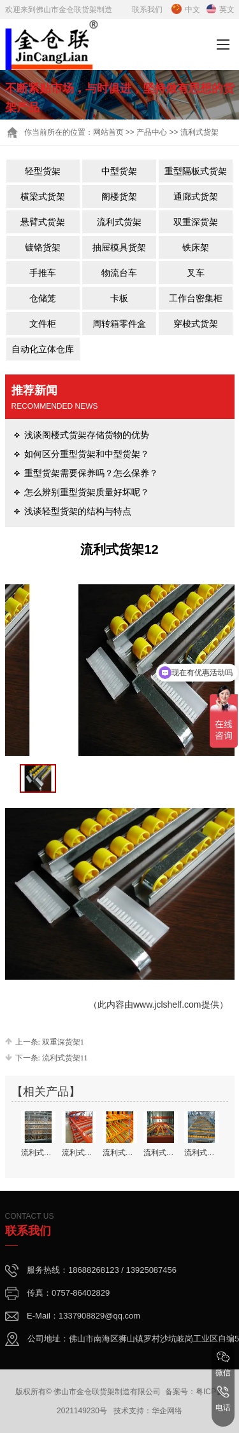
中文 (185, 9)
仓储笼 (42, 298)
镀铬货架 (43, 247)
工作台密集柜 (195, 298)
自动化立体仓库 (42, 349)
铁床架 (195, 247)
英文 (220, 9)
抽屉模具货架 (119, 247)
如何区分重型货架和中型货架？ (86, 454)
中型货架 (119, 171)
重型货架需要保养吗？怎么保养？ (91, 473)
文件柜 (42, 324)
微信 (223, 1363)
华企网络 (167, 1410)
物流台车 (119, 273)
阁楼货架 (119, 196)
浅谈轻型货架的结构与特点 (77, 511)
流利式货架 (119, 222)
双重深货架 (195, 222)
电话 (223, 1398)
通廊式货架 (195, 196)
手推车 (42, 273)
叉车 (196, 273)
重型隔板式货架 (195, 171)
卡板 (119, 298)
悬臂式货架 (42, 222)
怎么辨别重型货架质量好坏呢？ (86, 492)
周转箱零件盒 (119, 324)
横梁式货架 (42, 196)
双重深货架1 (63, 1042)
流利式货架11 (65, 1057)
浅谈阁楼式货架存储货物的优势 (86, 435)
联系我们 (147, 9)
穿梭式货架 (195, 324)
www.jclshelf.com (167, 1004)
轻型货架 (43, 171)
